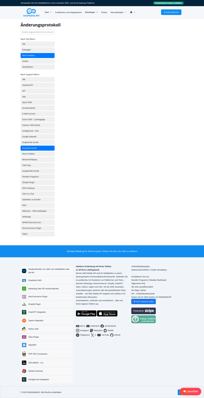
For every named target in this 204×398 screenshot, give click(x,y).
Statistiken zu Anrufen (31, 199)
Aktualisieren (27, 67)
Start (47, 12)
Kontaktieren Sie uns (140, 277)
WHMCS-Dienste (35, 371)
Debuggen (26, 50)
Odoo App (26, 165)
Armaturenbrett (171, 12)
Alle (23, 44)
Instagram (82, 330)
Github (143, 290)
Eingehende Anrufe (30, 142)
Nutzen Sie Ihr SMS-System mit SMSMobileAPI (151, 297)
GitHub (115, 335)
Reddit (108, 330)
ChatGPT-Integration (37, 312)
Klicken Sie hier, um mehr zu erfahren (119, 251)
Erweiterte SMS (35, 280)
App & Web (27, 102)
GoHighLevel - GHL (30, 131)
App (24, 96)
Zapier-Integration (35, 320)
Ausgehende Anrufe (30, 171)
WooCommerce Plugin (31, 228)
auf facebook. (108, 326)
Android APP (27, 85)
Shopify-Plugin (28, 182)
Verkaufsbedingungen (140, 266)
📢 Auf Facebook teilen (143, 301)
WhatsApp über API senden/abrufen (43, 289)
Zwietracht (92, 326)
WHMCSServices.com (31, 222)
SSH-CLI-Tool (28, 194)
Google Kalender (29, 137)
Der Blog (135, 290)
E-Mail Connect (28, 114)
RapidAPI (32, 345)
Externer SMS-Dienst (31, 125)
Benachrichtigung (29, 159)
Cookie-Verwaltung (158, 270)
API (23, 91)
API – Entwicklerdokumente (143, 294)
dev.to (80, 326)
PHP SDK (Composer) (37, 354)
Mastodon (96, 330)
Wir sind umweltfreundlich (142, 287)
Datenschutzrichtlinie (140, 270)
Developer (90, 12)
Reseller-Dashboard (157, 280)
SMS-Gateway (28, 188)
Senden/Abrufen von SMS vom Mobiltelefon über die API (49, 271)
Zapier (25, 234)
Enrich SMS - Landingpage (33, 119)
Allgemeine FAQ (138, 283)
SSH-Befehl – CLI (35, 363)
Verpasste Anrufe (29, 148)
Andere (25, 61)
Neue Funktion (28, 55)
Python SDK (33, 329)
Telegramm (83, 335)
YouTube (103, 335)
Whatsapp (26, 217)
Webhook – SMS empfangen (34, 211)
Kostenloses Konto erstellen (169, 3)
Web (24, 205)
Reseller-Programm (30, 177)
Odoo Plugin (33, 337)
